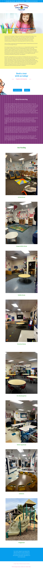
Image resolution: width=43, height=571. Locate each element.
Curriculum (17, 90)
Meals (27, 90)
